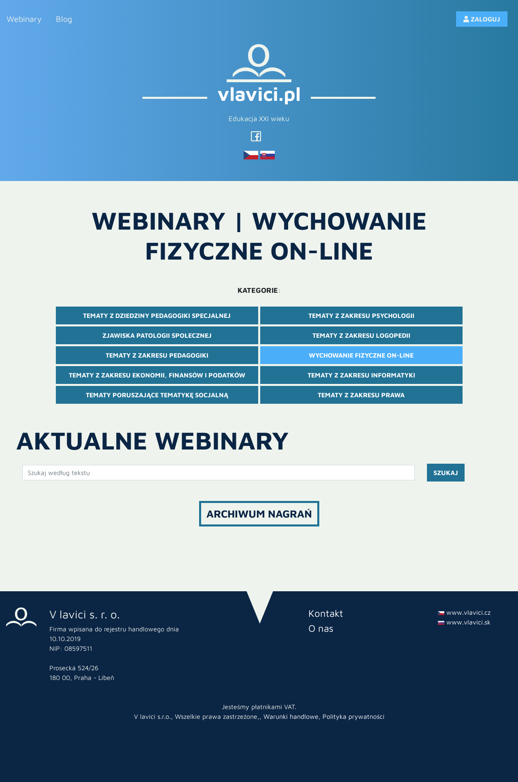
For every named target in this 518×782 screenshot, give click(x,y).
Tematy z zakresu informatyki (361, 375)
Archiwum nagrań (259, 513)
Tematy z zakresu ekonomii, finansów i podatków (157, 375)
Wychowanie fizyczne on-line (361, 355)
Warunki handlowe (290, 716)
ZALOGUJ (481, 19)
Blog (64, 18)
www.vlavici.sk (464, 622)
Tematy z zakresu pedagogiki (157, 355)
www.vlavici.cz (464, 612)
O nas (320, 628)
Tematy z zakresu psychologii (361, 315)
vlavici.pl (259, 93)
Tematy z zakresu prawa (361, 394)
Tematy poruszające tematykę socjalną (157, 394)
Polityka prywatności (353, 716)
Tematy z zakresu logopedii (361, 335)
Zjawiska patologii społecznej (157, 335)
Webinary (24, 18)
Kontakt (325, 613)
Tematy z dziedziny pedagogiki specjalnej (157, 315)
